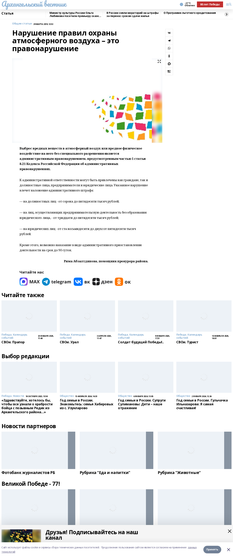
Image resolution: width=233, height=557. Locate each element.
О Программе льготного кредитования (190, 13)
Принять (212, 549)
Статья (7, 13)
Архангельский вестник (33, 4)
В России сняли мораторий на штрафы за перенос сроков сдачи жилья (133, 14)
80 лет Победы (210, 4)
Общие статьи (22, 23)
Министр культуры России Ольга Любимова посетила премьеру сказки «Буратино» (75, 14)
